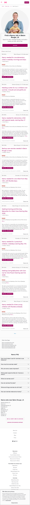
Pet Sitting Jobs (15, 489)
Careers (15, 432)
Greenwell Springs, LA (6, 405)
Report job (25, 80)
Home (3, 6)
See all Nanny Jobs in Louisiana (15, 418)
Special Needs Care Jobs (15, 485)
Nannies (15, 467)
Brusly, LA (3, 403)
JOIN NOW (15, 45)
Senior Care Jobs (15, 487)
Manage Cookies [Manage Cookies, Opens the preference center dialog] (14, 502)
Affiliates (15, 453)
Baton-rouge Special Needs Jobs (8, 346)
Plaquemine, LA (4, 409)
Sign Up (27, 2)
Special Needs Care (15, 471)
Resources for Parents (15, 458)
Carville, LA (3, 415)
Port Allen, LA (4, 411)
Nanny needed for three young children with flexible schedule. (12, 306)
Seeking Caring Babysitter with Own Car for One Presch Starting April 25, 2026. (14, 273)
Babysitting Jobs (15, 479)
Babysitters (15, 465)
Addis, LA (3, 408)
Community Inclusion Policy (15, 456)
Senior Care (15, 473)
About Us (15, 430)
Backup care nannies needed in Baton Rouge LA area (14, 149)
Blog (15, 435)
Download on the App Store (15, 446)
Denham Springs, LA (5, 402)
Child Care (15, 469)
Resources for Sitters (15, 460)
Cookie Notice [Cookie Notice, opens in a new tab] (8, 500)
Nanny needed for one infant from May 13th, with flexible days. (15, 180)
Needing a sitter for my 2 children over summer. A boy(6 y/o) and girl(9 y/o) (15, 89)
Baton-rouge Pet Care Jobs (7, 343)
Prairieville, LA (4, 406)
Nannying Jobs (15, 481)
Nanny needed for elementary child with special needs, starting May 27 (13, 119)
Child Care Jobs (15, 483)
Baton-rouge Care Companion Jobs (9, 345)
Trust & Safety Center (15, 454)
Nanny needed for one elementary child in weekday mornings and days (14, 58)
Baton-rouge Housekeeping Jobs (8, 347)
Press (15, 437)
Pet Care (15, 475)
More (3, 75)
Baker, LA (3, 412)
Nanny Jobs (7, 6)
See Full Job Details (7, 76)
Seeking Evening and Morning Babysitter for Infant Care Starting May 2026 (15, 211)
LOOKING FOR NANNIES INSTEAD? (15, 422)
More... (3, 128)
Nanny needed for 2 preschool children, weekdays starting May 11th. (14, 243)
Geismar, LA (3, 414)
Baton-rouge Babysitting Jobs (8, 342)
